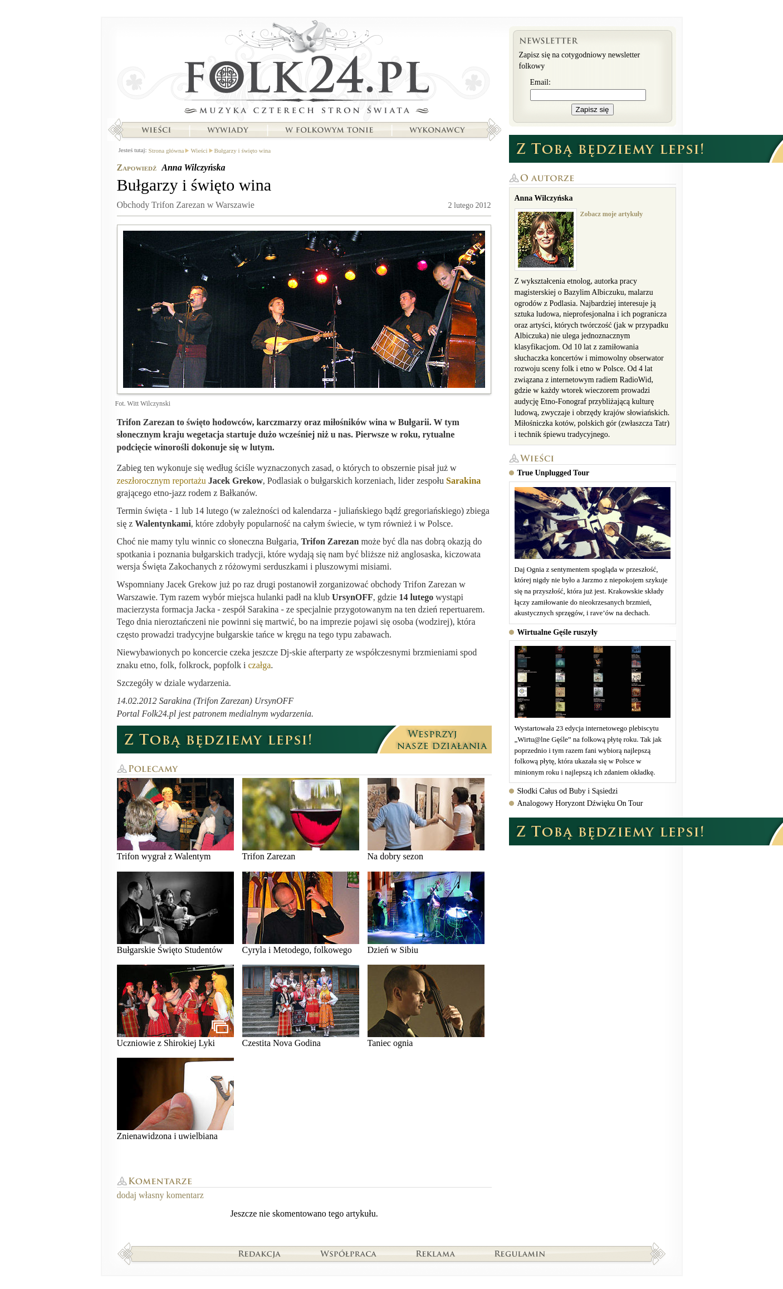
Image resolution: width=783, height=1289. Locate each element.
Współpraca (348, 1253)
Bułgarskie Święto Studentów (175, 913)
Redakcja (259, 1253)
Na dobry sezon (426, 819)
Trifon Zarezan (300, 819)
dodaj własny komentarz (160, 1195)
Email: (540, 82)
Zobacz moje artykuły (611, 214)
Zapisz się (592, 109)
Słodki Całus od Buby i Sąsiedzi (567, 791)
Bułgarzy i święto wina (242, 150)
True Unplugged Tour (553, 473)
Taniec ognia (426, 1006)
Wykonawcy (438, 130)
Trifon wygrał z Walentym (175, 819)
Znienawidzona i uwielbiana (175, 1099)
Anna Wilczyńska (193, 167)
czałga (259, 665)
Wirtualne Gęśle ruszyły (557, 632)
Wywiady (228, 130)
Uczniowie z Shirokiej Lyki (175, 1006)
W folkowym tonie (329, 130)
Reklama (436, 1253)
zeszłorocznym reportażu (161, 480)
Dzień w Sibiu (426, 913)
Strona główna (304, 69)
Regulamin (520, 1253)
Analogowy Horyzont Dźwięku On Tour (580, 803)
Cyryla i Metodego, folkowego (300, 913)
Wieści (156, 130)
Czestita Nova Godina (300, 1006)
